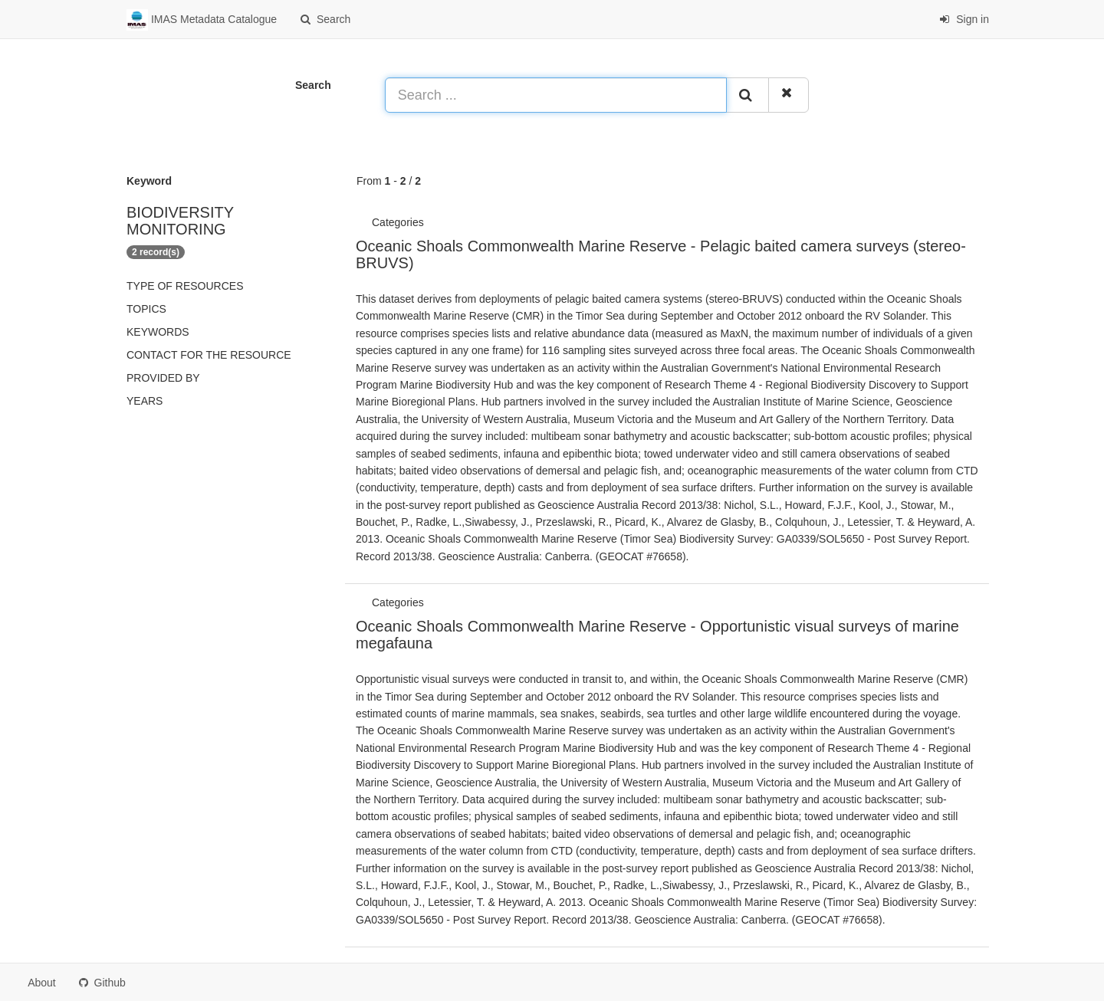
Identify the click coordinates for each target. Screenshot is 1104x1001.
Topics (146, 309)
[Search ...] (556, 95)
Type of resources (185, 286)
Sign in (964, 19)
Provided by (163, 378)
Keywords (158, 332)
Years (145, 401)
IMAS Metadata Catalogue (202, 20)
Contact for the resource (209, 355)
